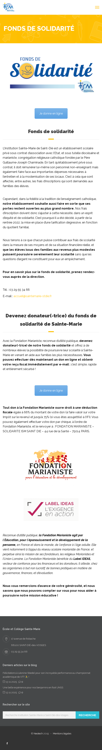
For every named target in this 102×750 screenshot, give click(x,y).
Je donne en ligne (51, 113)
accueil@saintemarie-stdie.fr (33, 296)
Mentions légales (62, 733)
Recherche (87, 715)
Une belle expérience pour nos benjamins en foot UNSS (33, 687)
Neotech (38, 733)
